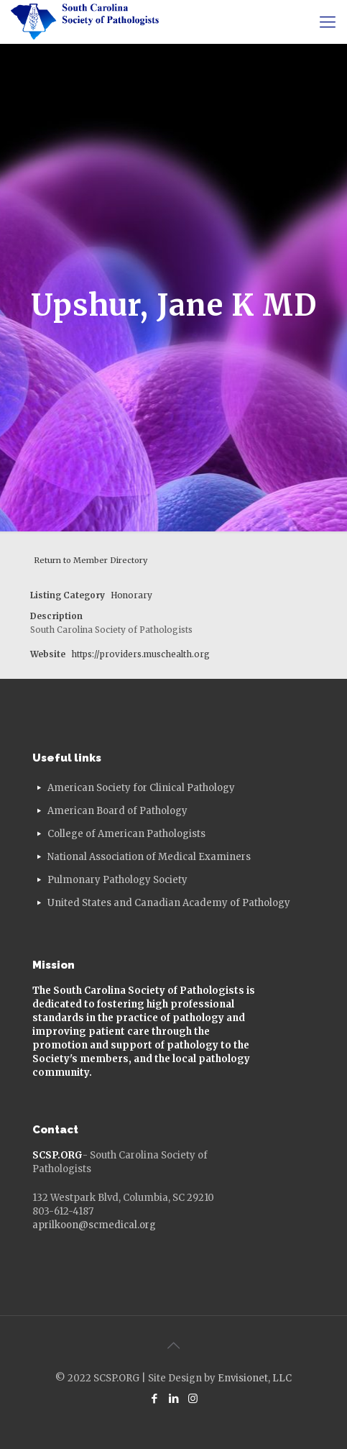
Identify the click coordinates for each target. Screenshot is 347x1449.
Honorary (131, 595)
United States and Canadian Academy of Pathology (168, 903)
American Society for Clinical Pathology (141, 788)
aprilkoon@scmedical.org (94, 1225)
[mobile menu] (327, 21)
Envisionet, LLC (255, 1378)
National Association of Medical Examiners (149, 857)
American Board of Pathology (117, 811)
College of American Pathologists (126, 834)
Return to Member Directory (90, 560)
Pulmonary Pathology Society (117, 880)
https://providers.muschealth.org (140, 654)
